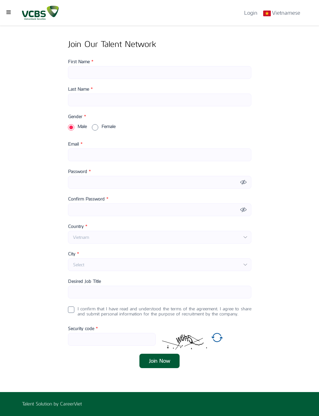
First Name (80, 61)
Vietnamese (286, 13)
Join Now (159, 361)
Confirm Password (88, 199)
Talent (29, 404)
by (57, 404)
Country (77, 226)
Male (77, 126)
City (73, 254)
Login (250, 13)
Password (79, 171)
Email (75, 144)
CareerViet (71, 404)
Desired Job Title (84, 281)
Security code (83, 328)
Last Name (80, 89)
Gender (77, 116)
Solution (45, 404)
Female (103, 126)
